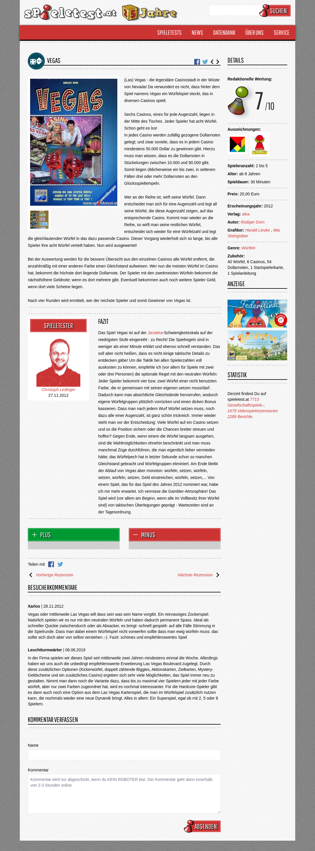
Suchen (276, 10)
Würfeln (248, 248)
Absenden (203, 826)
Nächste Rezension (199, 575)
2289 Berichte (240, 416)
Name (33, 745)
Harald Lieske (257, 230)
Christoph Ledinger (58, 389)
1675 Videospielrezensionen (253, 411)
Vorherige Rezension (50, 575)
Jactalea (155, 332)
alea (246, 214)
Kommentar (38, 770)
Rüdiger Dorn (253, 222)
